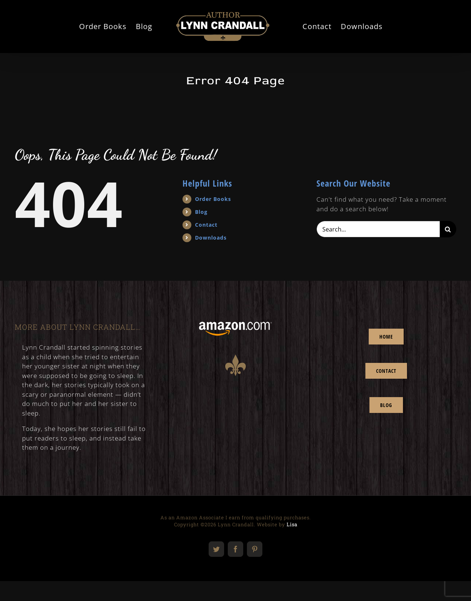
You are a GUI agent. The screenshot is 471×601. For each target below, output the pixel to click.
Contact (206, 224)
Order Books (213, 198)
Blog (201, 211)
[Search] (448, 229)
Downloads (211, 237)
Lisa (292, 524)
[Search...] (378, 229)
